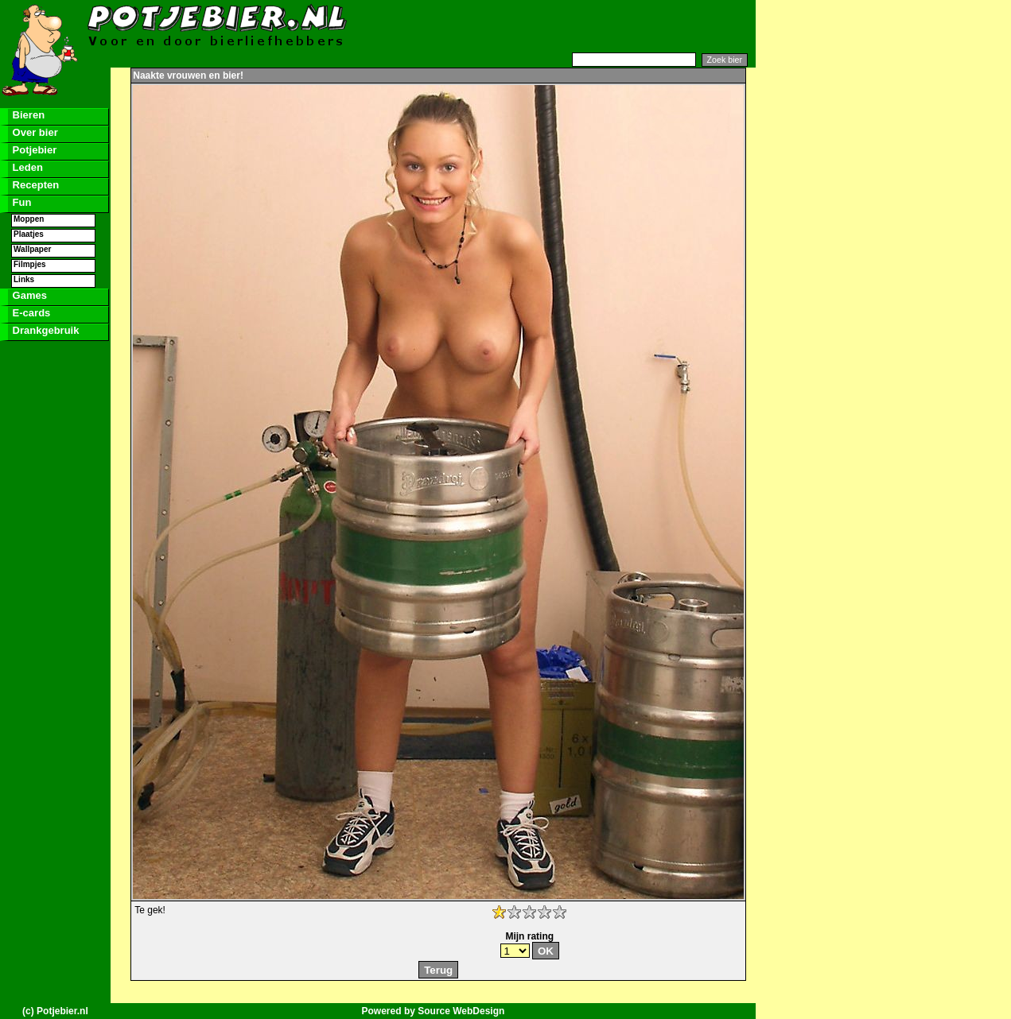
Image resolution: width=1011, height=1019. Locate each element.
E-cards (30, 313)
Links (24, 279)
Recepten (34, 185)
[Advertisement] (561, 26)
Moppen (29, 219)
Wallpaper (32, 249)
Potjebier (33, 150)
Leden (26, 167)
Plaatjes (29, 234)
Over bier (34, 132)
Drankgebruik (44, 330)
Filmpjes (30, 264)
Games (28, 295)
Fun (20, 202)
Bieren (27, 115)
